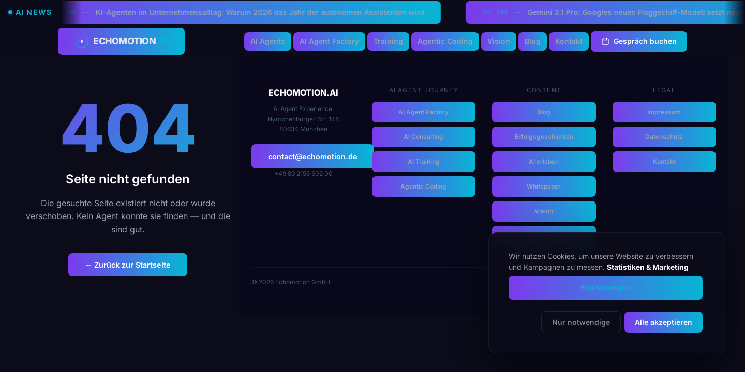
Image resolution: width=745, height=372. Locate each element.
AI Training (424, 161)
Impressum (664, 112)
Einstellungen (605, 287)
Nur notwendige (581, 322)
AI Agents (267, 41)
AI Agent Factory (329, 41)
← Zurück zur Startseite (128, 264)
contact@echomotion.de (312, 156)
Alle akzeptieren (663, 322)
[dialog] (607, 293)
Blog (533, 41)
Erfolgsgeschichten (544, 137)
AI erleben (544, 161)
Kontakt (569, 41)
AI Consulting (423, 137)
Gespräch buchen (639, 41)
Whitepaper (544, 186)
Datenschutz (664, 137)
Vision (498, 41)
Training (388, 41)
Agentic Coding (445, 41)
